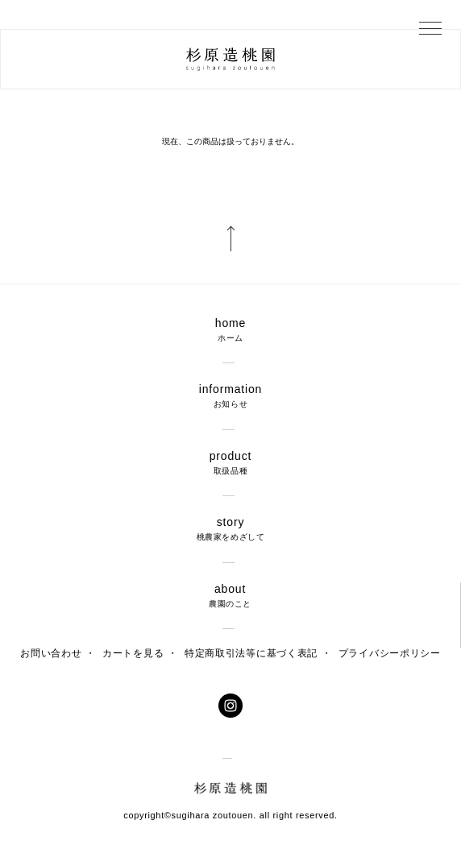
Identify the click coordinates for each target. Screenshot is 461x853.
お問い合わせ (50, 653)
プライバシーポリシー (389, 653)
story (230, 529)
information (230, 396)
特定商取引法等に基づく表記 (251, 653)
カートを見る (133, 653)
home (230, 330)
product (230, 462)
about (230, 595)
